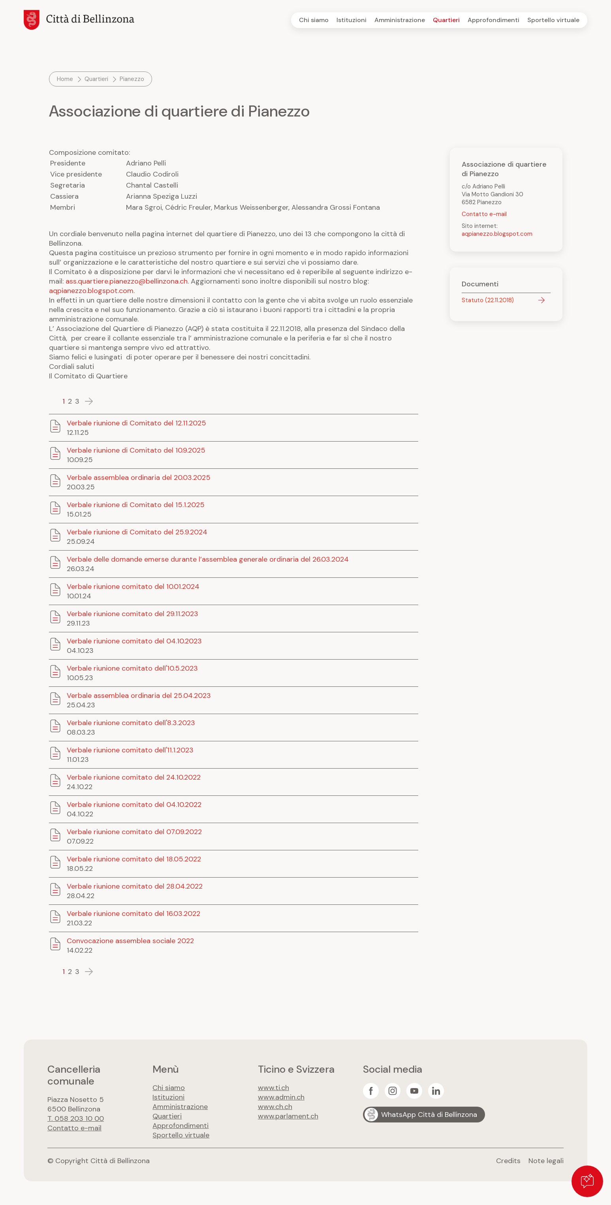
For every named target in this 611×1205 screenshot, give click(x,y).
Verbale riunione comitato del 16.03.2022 (133, 913)
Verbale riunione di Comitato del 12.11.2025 (136, 423)
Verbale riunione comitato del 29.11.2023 (132, 613)
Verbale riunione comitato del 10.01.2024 (133, 586)
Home (65, 79)
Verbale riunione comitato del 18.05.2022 (134, 859)
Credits (508, 1161)
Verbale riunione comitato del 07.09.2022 (134, 832)
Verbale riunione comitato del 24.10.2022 (134, 777)
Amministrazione (399, 20)
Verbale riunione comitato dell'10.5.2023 (132, 668)
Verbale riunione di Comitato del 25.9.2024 (137, 532)
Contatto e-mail (484, 214)
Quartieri (446, 20)
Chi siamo (314, 20)
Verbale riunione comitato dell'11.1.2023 (130, 750)
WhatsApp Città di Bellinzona (429, 1114)
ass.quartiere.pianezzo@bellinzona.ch (127, 281)
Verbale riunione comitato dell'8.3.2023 (131, 723)
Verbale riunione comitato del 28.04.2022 (135, 886)
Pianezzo (132, 79)
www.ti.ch (273, 1087)
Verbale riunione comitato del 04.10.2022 (134, 804)
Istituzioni (352, 20)
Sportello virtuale (553, 20)
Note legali (546, 1161)
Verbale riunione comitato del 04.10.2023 (134, 641)
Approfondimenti (493, 20)
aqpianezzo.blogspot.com (91, 290)
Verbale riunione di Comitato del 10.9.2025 (136, 450)
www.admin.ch (281, 1097)
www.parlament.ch (288, 1116)
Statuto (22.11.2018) (488, 300)
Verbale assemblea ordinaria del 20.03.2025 (139, 477)
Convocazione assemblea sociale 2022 (130, 941)
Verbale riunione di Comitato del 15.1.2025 (136, 504)
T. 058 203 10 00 (75, 1118)
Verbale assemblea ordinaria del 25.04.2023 (139, 695)
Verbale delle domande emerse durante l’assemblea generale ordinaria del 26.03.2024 (208, 559)
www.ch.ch (275, 1106)
